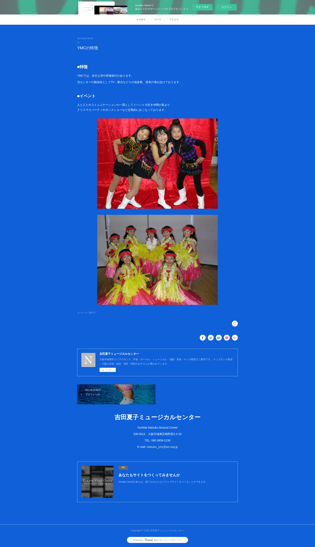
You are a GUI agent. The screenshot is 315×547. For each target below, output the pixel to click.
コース (157, 19)
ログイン (226, 7)
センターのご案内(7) (86, 313)
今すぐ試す (202, 6)
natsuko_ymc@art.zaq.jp (162, 446)
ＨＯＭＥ (141, 19)
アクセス (174, 19)
